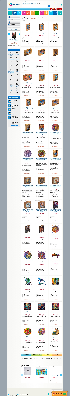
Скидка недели (14, 29)
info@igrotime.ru (12, 394)
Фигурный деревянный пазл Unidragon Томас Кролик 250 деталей (41, 234)
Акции (25, 8)
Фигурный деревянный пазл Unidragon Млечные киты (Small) (41, 58)
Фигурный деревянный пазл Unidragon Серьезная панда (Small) (55, 32)
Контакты (47, 8)
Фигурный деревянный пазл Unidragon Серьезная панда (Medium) (27, 108)
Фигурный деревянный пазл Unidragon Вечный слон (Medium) (41, 108)
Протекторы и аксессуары (36, 354)
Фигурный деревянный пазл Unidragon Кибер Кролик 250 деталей (55, 210)
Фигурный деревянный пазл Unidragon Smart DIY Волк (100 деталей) (55, 312)
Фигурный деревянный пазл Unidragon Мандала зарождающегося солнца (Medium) (55, 235)
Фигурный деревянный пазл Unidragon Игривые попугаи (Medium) (55, 260)
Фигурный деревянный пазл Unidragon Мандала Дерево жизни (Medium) (41, 159)
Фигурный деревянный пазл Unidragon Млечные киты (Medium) (55, 108)
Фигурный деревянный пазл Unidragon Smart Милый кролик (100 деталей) (55, 337)
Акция (12, 27)
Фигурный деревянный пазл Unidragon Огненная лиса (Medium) (27, 133)
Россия (24, 1)
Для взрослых (13, 16)
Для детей (12, 19)
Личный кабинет (59, 2)
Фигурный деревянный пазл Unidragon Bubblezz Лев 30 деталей (27, 186)
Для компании (13, 24)
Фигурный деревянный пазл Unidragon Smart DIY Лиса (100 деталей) (27, 312)
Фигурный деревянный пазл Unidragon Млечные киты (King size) (41, 286)
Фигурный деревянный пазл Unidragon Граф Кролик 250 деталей (27, 234)
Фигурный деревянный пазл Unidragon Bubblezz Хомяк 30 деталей (41, 210)
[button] (61, 375)
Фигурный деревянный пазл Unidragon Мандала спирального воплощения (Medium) (27, 261)
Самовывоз (32, 8)
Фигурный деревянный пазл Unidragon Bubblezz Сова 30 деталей (27, 210)
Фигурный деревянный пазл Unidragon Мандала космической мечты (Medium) (41, 261)
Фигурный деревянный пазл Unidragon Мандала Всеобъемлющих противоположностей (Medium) (27, 160)
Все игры (18, 8)
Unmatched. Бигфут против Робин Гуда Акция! (14, 40)
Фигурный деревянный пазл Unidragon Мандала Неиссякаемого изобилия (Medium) (55, 134)
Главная (11, 8)
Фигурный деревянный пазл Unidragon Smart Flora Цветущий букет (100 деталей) (41, 337)
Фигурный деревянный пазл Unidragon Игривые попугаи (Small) (27, 83)
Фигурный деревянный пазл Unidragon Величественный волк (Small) (41, 32)
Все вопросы (14, 125)
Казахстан (27, 1)
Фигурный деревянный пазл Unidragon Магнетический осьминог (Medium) (55, 159)
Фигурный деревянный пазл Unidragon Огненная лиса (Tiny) (41, 133)
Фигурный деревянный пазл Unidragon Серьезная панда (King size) (27, 286)
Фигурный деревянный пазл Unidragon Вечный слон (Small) (27, 58)
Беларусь (31, 1)
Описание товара (26, 354)
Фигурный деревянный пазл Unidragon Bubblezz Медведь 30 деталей (41, 186)
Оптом (39, 8)
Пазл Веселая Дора (55, 375)
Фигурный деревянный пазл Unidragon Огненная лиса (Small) (55, 58)
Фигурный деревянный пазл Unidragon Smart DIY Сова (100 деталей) (41, 312)
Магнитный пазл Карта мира (41, 375)
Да (64, 393)
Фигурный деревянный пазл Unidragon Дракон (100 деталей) (55, 286)
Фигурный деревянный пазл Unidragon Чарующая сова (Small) (27, 32)
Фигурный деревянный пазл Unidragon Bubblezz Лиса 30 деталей (55, 186)
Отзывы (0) (47, 354)
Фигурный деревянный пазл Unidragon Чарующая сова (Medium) (41, 83)
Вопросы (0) (57, 354)
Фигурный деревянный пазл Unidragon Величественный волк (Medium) (55, 83)
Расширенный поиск (45, 7)
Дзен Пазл (28, 375)
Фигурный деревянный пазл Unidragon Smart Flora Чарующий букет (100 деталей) (27, 337)
